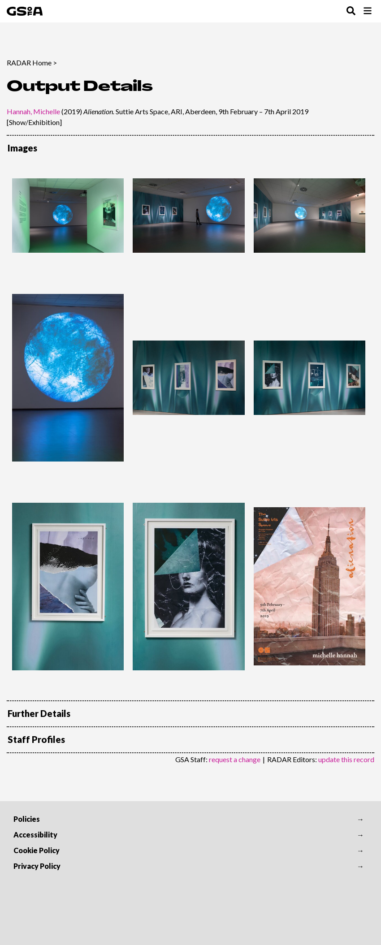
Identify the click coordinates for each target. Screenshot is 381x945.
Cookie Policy (36, 850)
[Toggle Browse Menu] (367, 11)
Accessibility (35, 834)
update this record (346, 759)
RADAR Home (29, 62)
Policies (26, 819)
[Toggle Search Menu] (351, 11)
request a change (234, 759)
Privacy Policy (37, 866)
